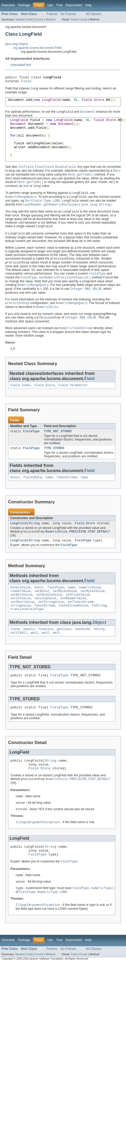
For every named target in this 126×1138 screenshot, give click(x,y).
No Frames (68, 14)
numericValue (90, 609)
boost (15, 497)
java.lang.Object (16, 44)
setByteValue (21, 618)
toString (99, 630)
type (84, 497)
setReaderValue (73, 622)
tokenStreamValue (73, 630)
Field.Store (44, 403)
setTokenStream (81, 626)
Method (50, 19)
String (34, 544)
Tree (59, 5)
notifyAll (18, 659)
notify (99, 655)
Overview (8, 5)
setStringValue (51, 626)
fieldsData (32, 497)
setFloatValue (78, 618)
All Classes (93, 14)
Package (24, 5)
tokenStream (67, 497)
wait (34, 659)
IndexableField (20, 65)
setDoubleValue (49, 618)
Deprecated (74, 5)
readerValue (20, 613)
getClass (64, 655)
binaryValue (20, 609)
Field (29, 19)
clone (15, 655)
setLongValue (45, 622)
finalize (45, 655)
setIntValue (20, 622)
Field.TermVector (73, 403)
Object (99, 647)
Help (88, 5)
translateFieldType (27, 634)
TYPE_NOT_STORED (58, 450)
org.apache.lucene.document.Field (37, 48)
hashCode (82, 655)
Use (50, 5)
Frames (52, 14)
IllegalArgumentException (38, 853)
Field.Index (20, 403)
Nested (19, 19)
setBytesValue (65, 613)
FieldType (31, 450)
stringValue (20, 630)
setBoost (41, 613)
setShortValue (22, 626)
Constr (39, 19)
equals (29, 655)
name (49, 497)
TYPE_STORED (54, 467)
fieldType (55, 609)
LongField (18, 544)
